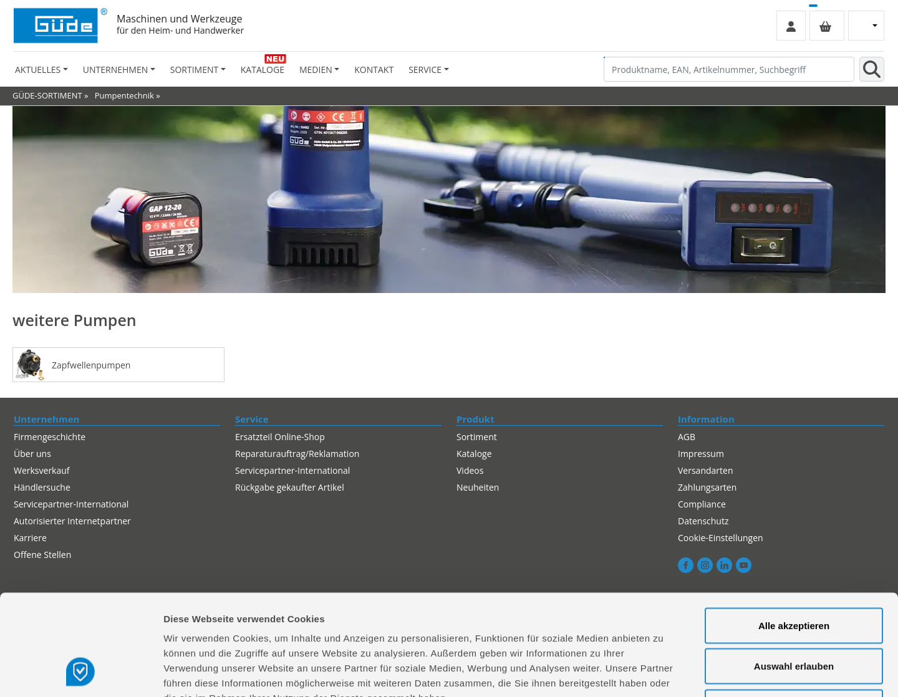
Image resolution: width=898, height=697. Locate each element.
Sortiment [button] (194, 69)
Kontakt (373, 69)
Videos (469, 470)
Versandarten (705, 470)
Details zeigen (663, 672)
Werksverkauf (42, 470)
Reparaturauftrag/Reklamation (297, 453)
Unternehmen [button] (115, 69)
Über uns (32, 453)
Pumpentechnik (124, 95)
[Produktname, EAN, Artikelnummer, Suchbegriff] (729, 69)
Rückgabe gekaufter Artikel (289, 487)
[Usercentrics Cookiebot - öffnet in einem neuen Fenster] (80, 672)
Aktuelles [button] (37, 69)
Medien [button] (315, 69)
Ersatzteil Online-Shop (280, 437)
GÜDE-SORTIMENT (47, 95)
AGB (686, 437)
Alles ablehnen (794, 615)
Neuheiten (477, 487)
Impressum (701, 453)
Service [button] (425, 69)
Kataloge (262, 69)
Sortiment (476, 437)
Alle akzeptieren (793, 533)
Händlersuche (42, 487)
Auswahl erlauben (794, 574)
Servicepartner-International (292, 470)
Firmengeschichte (49, 437)
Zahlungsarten (707, 487)
